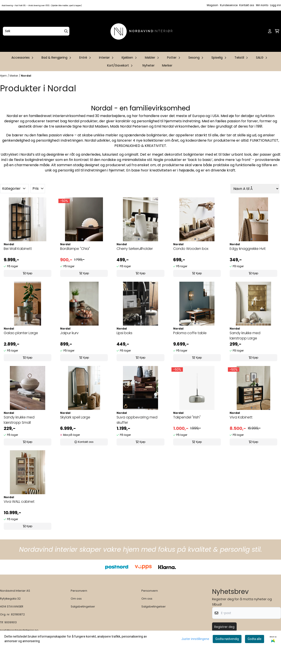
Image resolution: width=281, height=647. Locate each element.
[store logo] (141, 31)
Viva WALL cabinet (19, 501)
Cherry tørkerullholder (135, 248)
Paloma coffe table (190, 332)
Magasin (212, 5)
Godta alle (254, 639)
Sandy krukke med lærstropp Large (245, 335)
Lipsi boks (124, 332)
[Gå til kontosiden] (269, 31)
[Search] (66, 31)
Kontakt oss (246, 5)
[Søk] (36, 31)
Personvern (79, 591)
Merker (167, 65)
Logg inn (275, 5)
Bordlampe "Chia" (75, 248)
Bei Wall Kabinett (18, 248)
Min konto (262, 5)
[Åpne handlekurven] (277, 31)
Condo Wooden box (190, 248)
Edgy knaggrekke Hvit (248, 248)
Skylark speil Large (75, 417)
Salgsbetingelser (83, 606)
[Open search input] (263, 31)
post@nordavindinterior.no (19, 630)
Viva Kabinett (241, 417)
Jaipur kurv (69, 332)
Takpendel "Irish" (187, 417)
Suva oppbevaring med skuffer (137, 420)
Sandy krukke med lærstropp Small (19, 420)
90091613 (10, 622)
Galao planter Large (21, 332)
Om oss (76, 598)
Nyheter (148, 65)
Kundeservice (229, 5)
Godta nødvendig (227, 639)
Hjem (3, 75)
